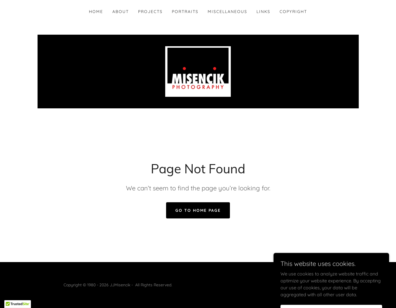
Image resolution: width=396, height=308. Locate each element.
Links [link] (263, 11)
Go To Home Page (198, 210)
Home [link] (96, 11)
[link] (198, 71)
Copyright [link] (293, 11)
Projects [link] (150, 11)
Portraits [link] (185, 11)
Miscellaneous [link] (227, 11)
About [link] (120, 11)
